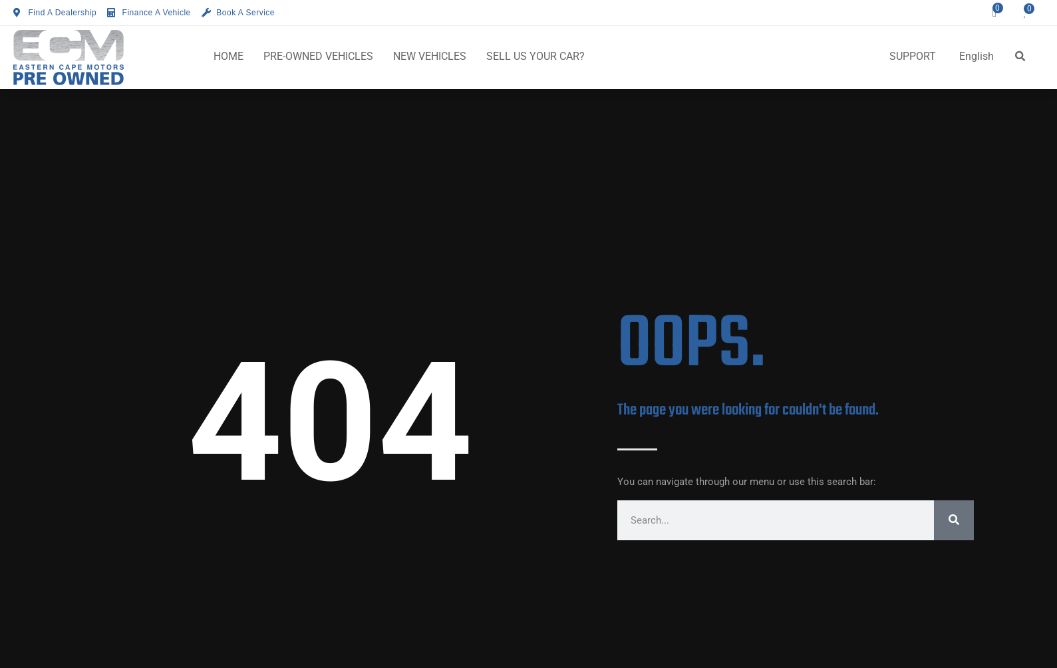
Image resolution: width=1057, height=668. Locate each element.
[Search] (954, 520)
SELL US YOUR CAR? (535, 56)
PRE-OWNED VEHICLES (318, 56)
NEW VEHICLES (429, 56)
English (976, 56)
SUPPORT (912, 56)
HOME (228, 56)
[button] (1020, 56)
